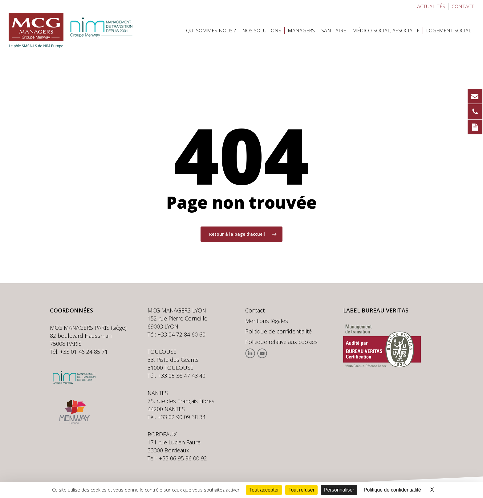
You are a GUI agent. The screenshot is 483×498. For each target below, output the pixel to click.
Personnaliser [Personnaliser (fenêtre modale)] (339, 489)
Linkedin (250, 353)
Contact (255, 310)
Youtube (262, 353)
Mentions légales (266, 321)
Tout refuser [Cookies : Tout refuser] (301, 489)
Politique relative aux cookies (281, 341)
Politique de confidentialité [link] (392, 489)
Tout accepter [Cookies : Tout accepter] (264, 489)
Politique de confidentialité (278, 331)
